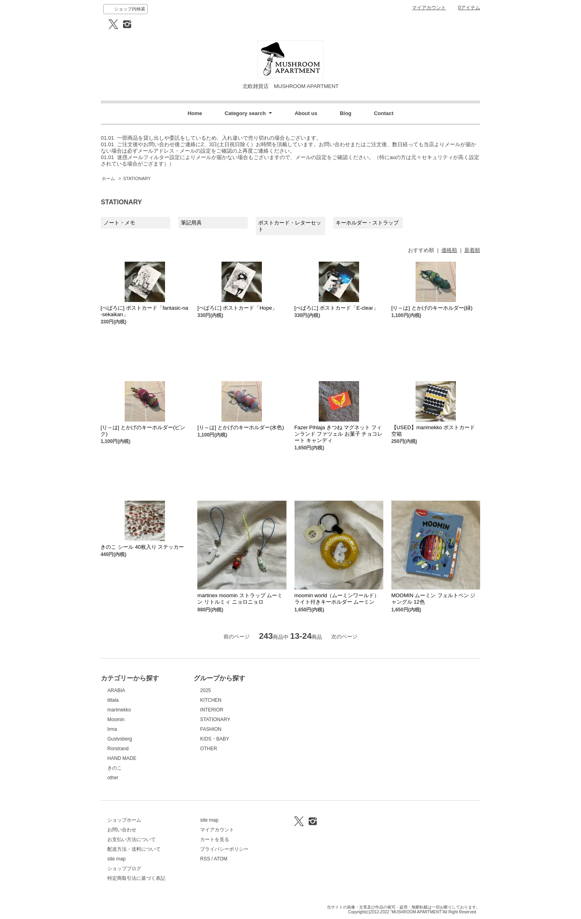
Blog (345, 113)
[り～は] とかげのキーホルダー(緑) (432, 308)
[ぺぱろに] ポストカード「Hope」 (237, 308)
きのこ (114, 768)
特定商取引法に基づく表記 (136, 878)
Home (195, 113)
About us (306, 113)
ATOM (221, 859)
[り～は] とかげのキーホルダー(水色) (240, 427)
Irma (112, 729)
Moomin (116, 719)
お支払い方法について (131, 839)
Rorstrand (118, 748)
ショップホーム (124, 820)
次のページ (344, 637)
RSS (205, 859)
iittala (113, 700)
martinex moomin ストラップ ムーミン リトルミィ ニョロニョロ (239, 598)
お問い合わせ (121, 830)
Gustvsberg (119, 739)
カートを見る (214, 839)
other (112, 778)
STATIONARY (136, 178)
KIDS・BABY (214, 739)
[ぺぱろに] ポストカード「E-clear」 (336, 308)
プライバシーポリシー (224, 849)
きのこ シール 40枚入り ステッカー (142, 547)
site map (116, 859)
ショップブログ (124, 868)
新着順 (472, 250)
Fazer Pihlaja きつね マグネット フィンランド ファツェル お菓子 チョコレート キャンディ (339, 433)
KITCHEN (211, 700)
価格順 (449, 250)
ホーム (108, 178)
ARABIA (116, 690)
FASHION (211, 729)
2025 (205, 690)
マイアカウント (429, 7)
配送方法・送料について (134, 849)
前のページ (237, 637)
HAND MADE (121, 758)
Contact (383, 113)
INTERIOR (211, 710)
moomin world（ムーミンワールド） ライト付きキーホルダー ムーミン (337, 598)
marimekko (119, 710)
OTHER (208, 748)
